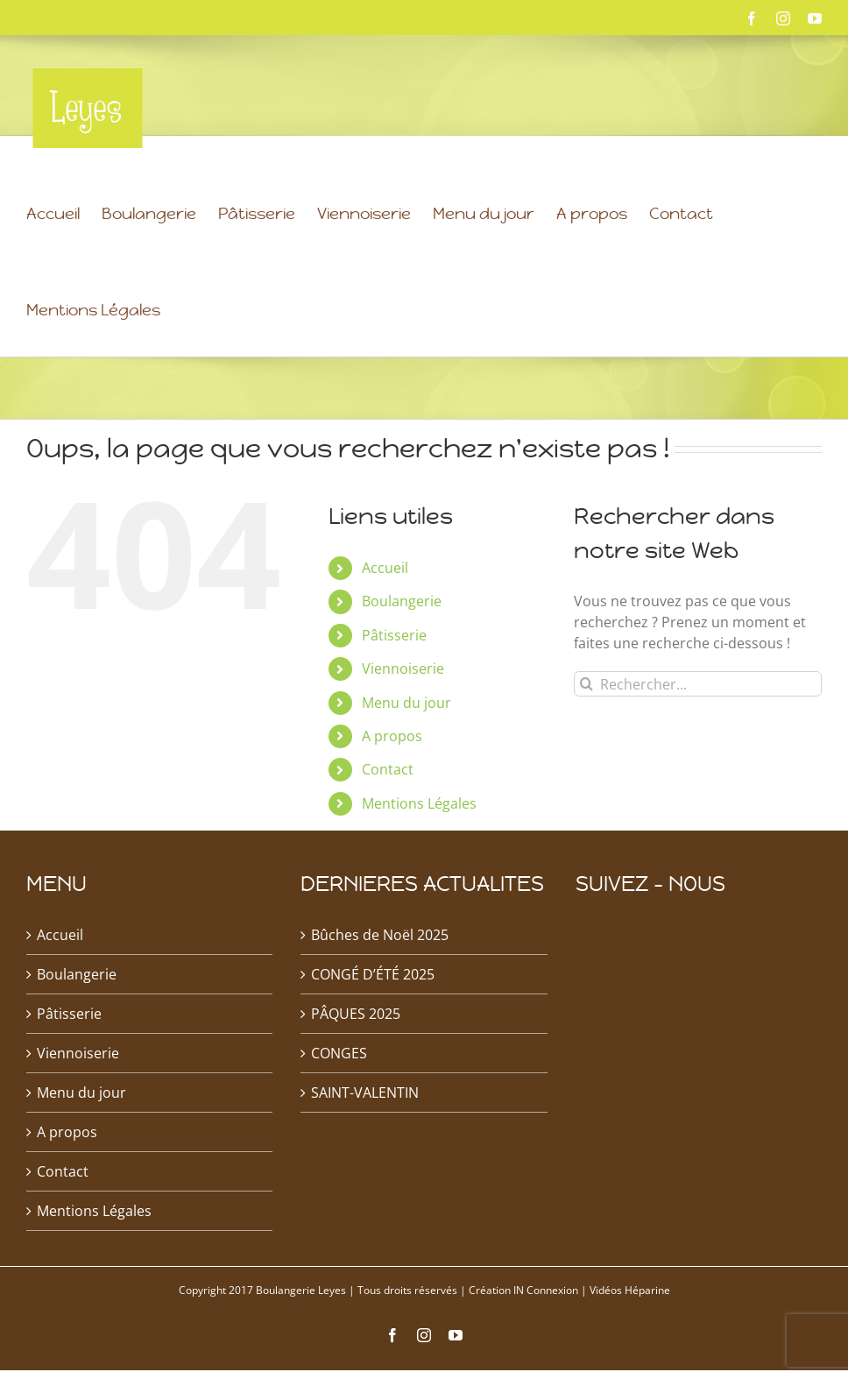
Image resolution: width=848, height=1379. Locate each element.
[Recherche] (586, 728)
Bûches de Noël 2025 (380, 979)
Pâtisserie (394, 680)
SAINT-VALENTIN (365, 1137)
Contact (387, 814)
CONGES (339, 1097)
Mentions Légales (419, 848)
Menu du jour (406, 747)
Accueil (385, 612)
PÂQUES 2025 (355, 1058)
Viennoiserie (403, 713)
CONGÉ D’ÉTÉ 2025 (373, 1019)
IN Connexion (545, 1334)
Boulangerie (402, 645)
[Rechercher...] (698, 728)
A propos (392, 780)
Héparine (647, 1334)
